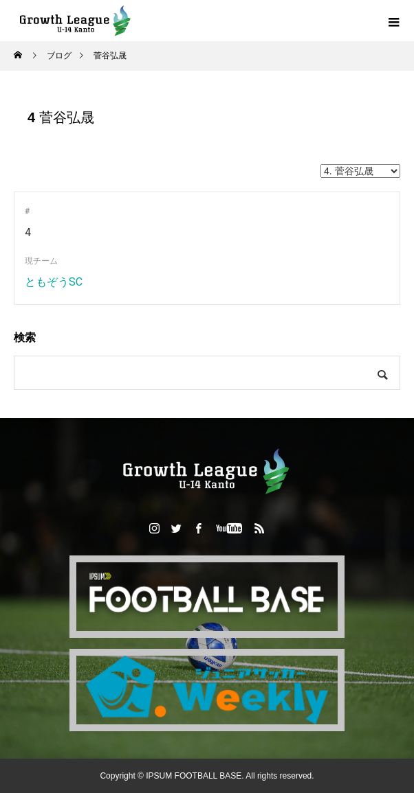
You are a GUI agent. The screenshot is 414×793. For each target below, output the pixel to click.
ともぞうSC (54, 281)
